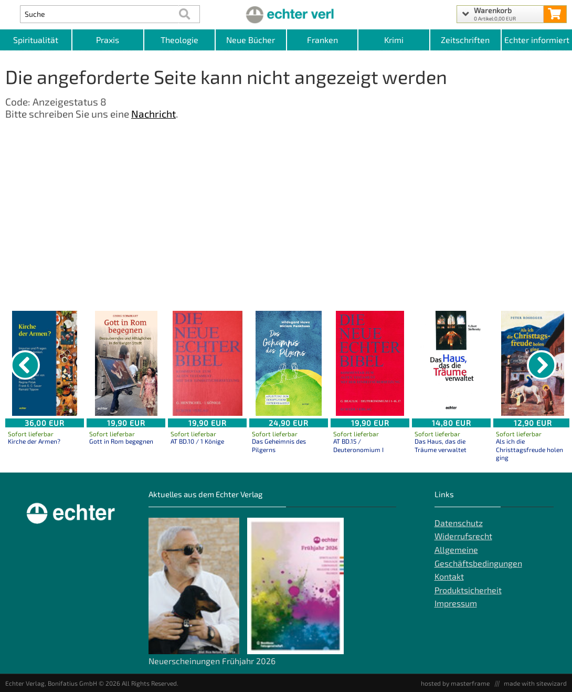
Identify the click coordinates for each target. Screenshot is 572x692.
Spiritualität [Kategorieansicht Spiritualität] (35, 40)
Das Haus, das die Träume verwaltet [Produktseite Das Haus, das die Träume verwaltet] (441, 445)
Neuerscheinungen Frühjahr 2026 (212, 661)
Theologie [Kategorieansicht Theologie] (179, 40)
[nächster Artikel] (541, 365)
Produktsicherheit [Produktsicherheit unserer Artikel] (468, 590)
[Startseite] (286, 14)
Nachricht (153, 114)
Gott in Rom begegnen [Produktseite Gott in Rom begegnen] (121, 441)
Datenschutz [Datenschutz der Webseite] (459, 523)
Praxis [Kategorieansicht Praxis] (107, 40)
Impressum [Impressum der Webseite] (456, 603)
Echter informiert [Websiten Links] (536, 40)
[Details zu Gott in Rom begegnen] (126, 363)
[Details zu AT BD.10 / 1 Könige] (207, 363)
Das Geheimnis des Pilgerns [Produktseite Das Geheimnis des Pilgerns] (279, 445)
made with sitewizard (535, 683)
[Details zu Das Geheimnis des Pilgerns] (288, 363)
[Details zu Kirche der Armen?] (44, 363)
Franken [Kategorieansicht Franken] (322, 40)
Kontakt (449, 576)
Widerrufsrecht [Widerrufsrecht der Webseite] (463, 536)
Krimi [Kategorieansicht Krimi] (394, 40)
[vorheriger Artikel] (25, 365)
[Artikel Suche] (99, 14)
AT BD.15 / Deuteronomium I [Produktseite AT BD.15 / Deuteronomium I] (358, 445)
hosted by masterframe (455, 683)
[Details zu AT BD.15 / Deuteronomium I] (370, 363)
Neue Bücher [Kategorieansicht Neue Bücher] (250, 40)
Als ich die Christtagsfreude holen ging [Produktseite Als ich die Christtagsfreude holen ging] (529, 449)
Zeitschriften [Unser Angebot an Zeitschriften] (465, 40)
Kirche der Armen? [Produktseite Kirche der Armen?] (34, 441)
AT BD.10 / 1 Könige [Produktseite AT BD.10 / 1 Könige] (197, 441)
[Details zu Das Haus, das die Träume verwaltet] (451, 363)
